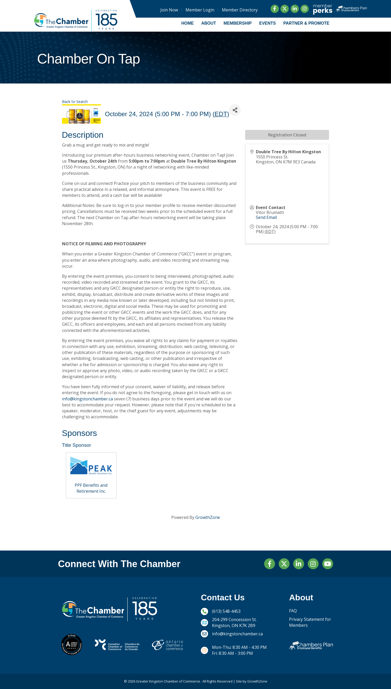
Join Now (169, 10)
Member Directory (239, 10)
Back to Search (75, 101)
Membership (238, 23)
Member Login (199, 10)
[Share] (235, 110)
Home (187, 23)
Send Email (266, 217)
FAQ (293, 611)
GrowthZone (207, 517)
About (208, 23)
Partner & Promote (306, 23)
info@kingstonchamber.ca (87, 399)
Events (267, 23)
